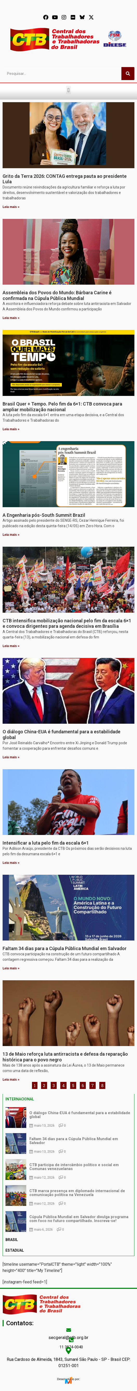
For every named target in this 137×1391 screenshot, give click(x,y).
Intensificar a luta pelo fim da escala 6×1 (46, 843)
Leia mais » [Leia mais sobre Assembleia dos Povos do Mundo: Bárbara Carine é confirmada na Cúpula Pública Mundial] (11, 318)
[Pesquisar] (127, 73)
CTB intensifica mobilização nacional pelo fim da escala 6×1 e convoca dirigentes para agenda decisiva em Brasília (67, 623)
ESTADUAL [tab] (14, 1250)
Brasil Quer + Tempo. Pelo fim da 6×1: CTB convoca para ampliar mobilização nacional (62, 406)
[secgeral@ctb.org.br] (68, 1330)
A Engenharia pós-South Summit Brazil (44, 515)
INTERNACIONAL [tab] (19, 1099)
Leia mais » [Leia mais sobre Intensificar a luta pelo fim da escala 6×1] (11, 863)
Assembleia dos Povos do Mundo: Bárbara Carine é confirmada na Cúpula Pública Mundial (57, 295)
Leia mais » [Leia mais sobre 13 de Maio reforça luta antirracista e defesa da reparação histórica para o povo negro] (11, 1079)
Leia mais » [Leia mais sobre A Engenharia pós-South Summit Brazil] (11, 535)
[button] (68, 90)
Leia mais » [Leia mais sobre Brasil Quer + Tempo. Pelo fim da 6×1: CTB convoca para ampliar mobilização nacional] (11, 429)
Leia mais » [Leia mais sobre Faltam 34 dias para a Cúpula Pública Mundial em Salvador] (11, 968)
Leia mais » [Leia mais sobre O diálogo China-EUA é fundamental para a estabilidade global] (11, 757)
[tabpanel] (68, 1170)
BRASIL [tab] (11, 1240)
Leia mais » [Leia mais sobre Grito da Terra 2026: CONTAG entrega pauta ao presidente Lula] (11, 207)
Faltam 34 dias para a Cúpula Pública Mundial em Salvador (65, 948)
